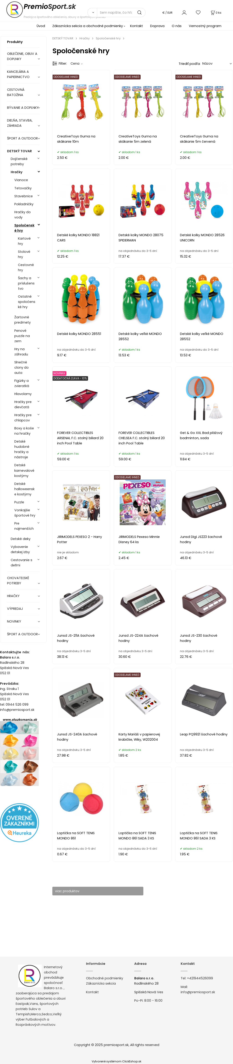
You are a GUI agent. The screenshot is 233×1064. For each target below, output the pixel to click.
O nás (177, 26)
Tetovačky (23, 188)
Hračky (17, 172)
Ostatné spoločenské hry (26, 301)
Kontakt (136, 26)
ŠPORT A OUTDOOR (22, 138)
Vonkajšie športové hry (24, 513)
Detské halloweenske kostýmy (24, 489)
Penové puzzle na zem (22, 335)
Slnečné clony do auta (21, 367)
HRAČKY (13, 596)
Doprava (157, 26)
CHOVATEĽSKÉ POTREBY (18, 580)
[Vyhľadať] (92, 12)
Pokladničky (23, 204)
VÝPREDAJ (15, 608)
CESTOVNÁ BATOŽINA (15, 92)
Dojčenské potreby (19, 161)
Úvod (41, 26)
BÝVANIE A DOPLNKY (23, 107)
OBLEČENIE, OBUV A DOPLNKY (22, 56)
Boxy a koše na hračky (24, 431)
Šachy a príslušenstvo (26, 283)
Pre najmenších (24, 526)
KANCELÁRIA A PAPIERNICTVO (18, 74)
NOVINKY (14, 621)
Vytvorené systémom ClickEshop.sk (116, 1061)
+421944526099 (200, 978)
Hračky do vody (22, 215)
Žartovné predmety (22, 320)
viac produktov (69, 891)
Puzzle (19, 502)
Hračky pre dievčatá (23, 404)
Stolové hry (24, 254)
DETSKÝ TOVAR (19, 151)
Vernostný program (205, 26)
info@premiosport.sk (198, 992)
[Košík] (215, 12)
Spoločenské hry (24, 228)
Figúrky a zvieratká (21, 383)
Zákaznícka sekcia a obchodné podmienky (87, 26)
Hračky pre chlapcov (23, 418)
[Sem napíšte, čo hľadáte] (121, 12)
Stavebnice (23, 196)
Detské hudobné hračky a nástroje (21, 449)
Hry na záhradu (21, 352)
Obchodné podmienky (104, 978)
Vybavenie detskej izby (20, 549)
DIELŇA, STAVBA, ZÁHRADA (20, 123)
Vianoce (21, 180)
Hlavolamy (23, 394)
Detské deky (20, 539)
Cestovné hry (26, 267)
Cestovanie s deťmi (21, 562)
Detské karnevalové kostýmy (24, 470)
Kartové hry (24, 241)
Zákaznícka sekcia (101, 983)
